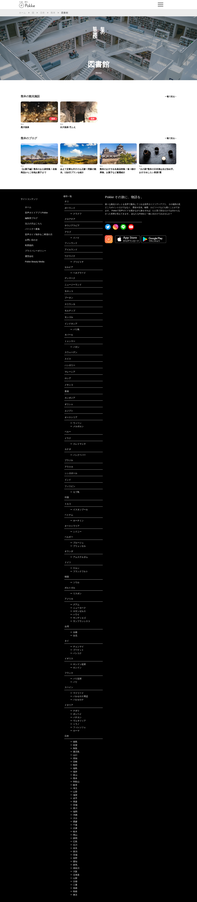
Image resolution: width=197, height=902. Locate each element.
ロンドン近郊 (78, 664)
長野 (73, 858)
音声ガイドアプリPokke (36, 212)
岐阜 (73, 785)
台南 (73, 632)
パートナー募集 (32, 229)
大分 (73, 818)
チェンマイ (77, 646)
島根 (73, 891)
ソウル (74, 582)
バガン (74, 347)
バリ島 (74, 329)
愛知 (73, 861)
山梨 (73, 878)
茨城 (73, 855)
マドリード (77, 693)
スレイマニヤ (78, 444)
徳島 (73, 741)
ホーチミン (77, 520)
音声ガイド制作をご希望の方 (39, 234)
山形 (73, 791)
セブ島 (74, 492)
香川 (73, 808)
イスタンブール (79, 509)
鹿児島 (74, 751)
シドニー (76, 531)
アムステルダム (79, 557)
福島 (73, 768)
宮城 (73, 805)
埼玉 (73, 788)
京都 (73, 881)
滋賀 (73, 795)
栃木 (73, 831)
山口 (73, 755)
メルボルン (77, 426)
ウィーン (76, 423)
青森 (73, 801)
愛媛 (73, 821)
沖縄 (73, 815)
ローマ (74, 730)
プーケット (77, 650)
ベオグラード (78, 273)
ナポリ (74, 710)
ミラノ (74, 724)
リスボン (76, 593)
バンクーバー (78, 455)
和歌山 (74, 781)
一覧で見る (170, 97)
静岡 (73, 838)
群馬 (73, 865)
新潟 (73, 851)
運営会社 (29, 256)
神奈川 (74, 868)
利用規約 (29, 245)
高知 (73, 758)
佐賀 (73, 745)
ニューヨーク (78, 608)
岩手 (73, 798)
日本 (42, 12)
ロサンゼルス (78, 611)
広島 (73, 841)
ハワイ (74, 614)
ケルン (74, 568)
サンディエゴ (78, 618)
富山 (73, 775)
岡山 (73, 835)
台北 (73, 635)
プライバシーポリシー (35, 251)
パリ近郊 (76, 678)
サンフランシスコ (80, 621)
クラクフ (76, 213)
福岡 (73, 811)
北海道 (74, 875)
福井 (73, 771)
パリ (73, 682)
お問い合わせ (31, 240)
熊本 (53, 12)
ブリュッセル (78, 546)
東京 (73, 895)
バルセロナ (77, 699)
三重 (73, 885)
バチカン (76, 717)
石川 (73, 845)
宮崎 (73, 761)
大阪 (73, 871)
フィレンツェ (78, 727)
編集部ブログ (31, 218)
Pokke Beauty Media (34, 261)
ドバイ (74, 238)
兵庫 (73, 828)
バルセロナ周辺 (79, 696)
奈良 (73, 848)
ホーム (22, 12)
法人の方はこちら (33, 223)
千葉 (73, 825)
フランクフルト (79, 571)
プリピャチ (77, 262)
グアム (74, 604)
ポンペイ (76, 714)
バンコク (76, 653)
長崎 (73, 888)
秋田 (73, 765)
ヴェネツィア (78, 720)
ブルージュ (77, 542)
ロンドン (76, 667)
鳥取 (73, 748)
